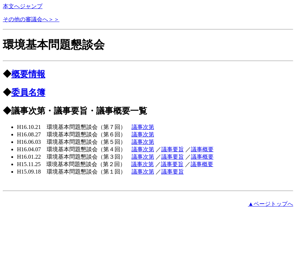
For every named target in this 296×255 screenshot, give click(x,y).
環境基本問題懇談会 (54, 44)
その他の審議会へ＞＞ (31, 19)
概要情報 (28, 74)
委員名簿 (28, 92)
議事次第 (143, 127)
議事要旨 (172, 149)
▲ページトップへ (270, 204)
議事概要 (202, 149)
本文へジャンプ (22, 6)
